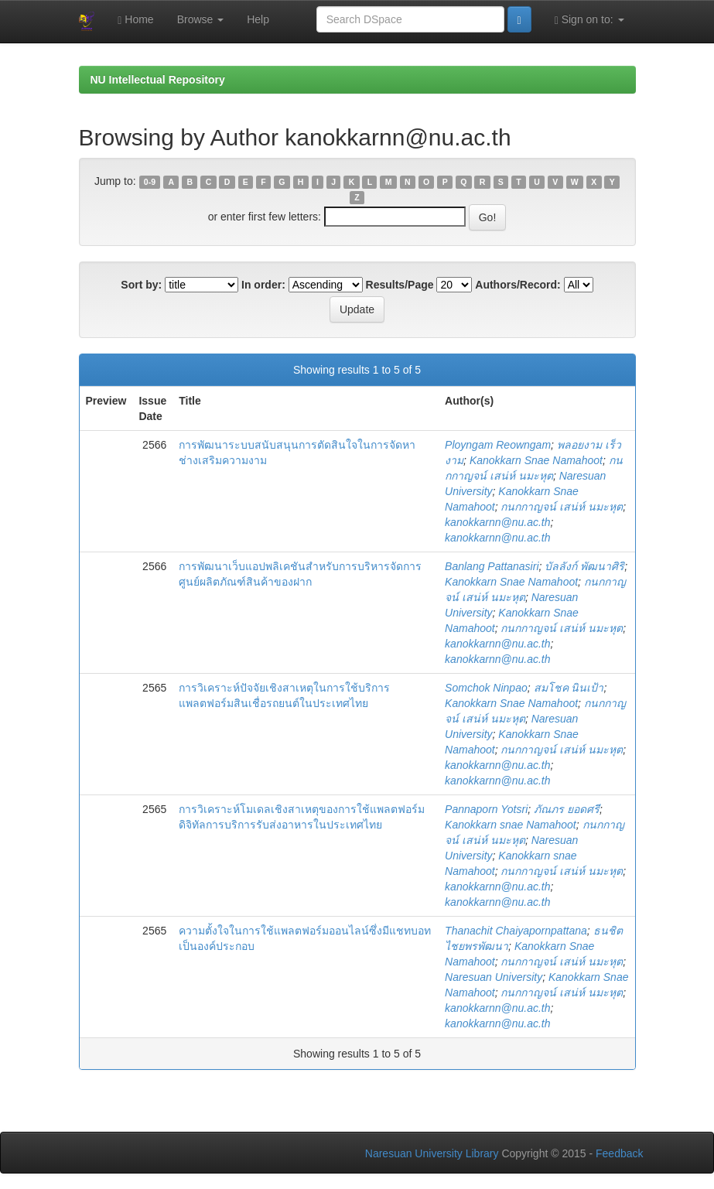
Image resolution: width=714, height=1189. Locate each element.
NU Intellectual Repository (158, 79)
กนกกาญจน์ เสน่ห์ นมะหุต (561, 507)
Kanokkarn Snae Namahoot (536, 460)
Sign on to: (589, 19)
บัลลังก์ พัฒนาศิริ (584, 566)
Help (258, 19)
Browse (200, 19)
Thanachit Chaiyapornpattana (516, 930)
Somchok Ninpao (486, 688)
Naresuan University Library (432, 1153)
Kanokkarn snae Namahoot (510, 824)
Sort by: (141, 284)
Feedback (619, 1153)
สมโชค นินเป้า (569, 688)
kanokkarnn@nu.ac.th (497, 522)
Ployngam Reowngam (498, 445)
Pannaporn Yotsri (486, 809)
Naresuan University (493, 977)
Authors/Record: (517, 284)
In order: (263, 284)
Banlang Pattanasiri (491, 566)
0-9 (149, 181)
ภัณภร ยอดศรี (567, 809)
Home (135, 19)
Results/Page (400, 284)
